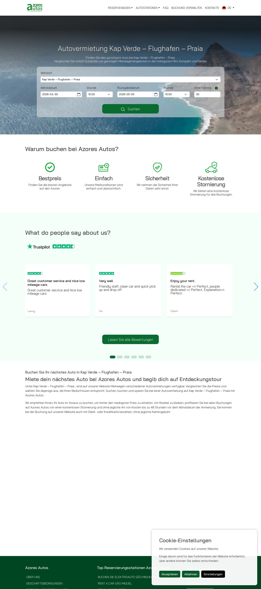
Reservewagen (119, 8)
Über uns (33, 577)
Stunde (91, 88)
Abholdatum (49, 88)
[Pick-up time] (100, 94)
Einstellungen (213, 574)
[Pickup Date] (58, 94)
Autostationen (147, 8)
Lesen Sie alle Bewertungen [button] (130, 339)
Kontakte (212, 8)
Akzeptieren (169, 574)
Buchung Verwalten (186, 8)
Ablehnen (190, 574)
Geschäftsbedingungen (44, 583)
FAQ (165, 8)
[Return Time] (177, 94)
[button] (256, 287)
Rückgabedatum (128, 88)
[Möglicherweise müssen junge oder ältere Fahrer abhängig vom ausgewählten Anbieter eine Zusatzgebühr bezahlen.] (215, 87)
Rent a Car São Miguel (115, 583)
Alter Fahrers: (203, 88)
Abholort (46, 73)
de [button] (227, 8)
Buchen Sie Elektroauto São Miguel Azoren (131, 577)
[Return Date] (135, 94)
